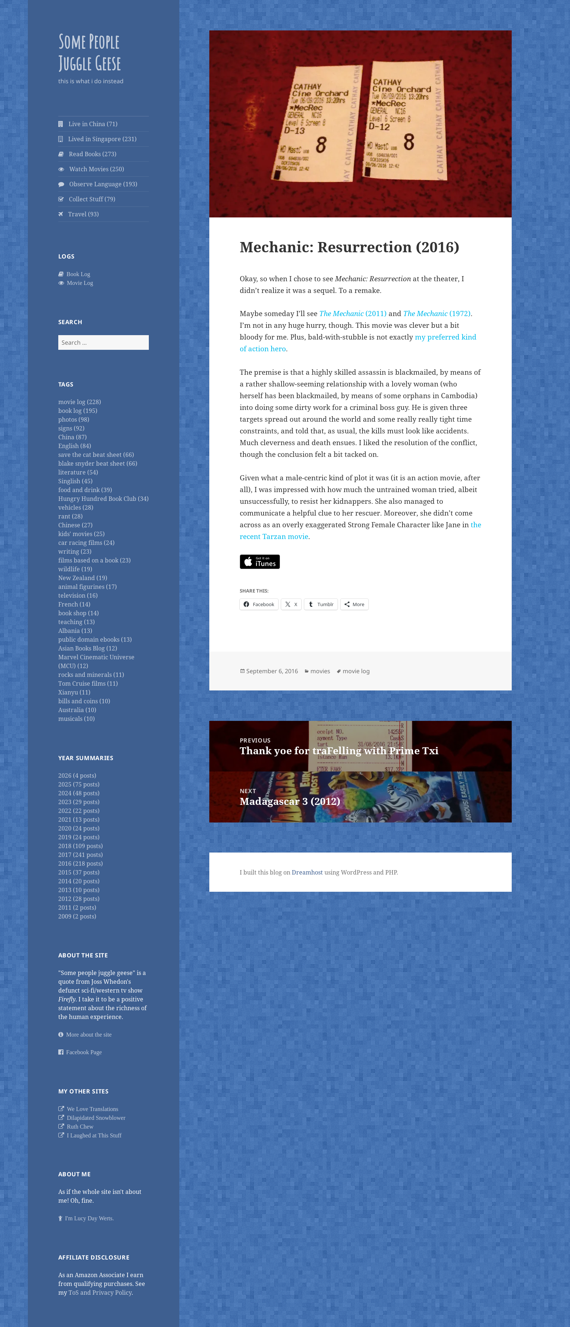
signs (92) (71, 428)
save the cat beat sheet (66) (96, 455)
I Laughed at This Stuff (93, 1135)
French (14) (74, 604)
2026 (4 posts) (77, 775)
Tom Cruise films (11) (88, 683)
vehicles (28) (75, 507)
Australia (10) (77, 710)
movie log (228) (79, 402)
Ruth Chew (78, 1126)
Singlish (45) (75, 481)
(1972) (437, 313)
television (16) (78, 595)
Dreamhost (307, 872)
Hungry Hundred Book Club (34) (103, 499)
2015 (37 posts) (79, 872)
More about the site (87, 1034)
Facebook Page (82, 1052)
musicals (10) (76, 719)
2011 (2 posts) (77, 907)
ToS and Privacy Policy (100, 1292)
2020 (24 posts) (79, 828)
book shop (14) (78, 613)
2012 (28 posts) (79, 899)
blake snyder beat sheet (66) (97, 463)
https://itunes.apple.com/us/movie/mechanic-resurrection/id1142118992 (260, 561)
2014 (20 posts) (79, 881)
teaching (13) (76, 622)
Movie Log (78, 283)
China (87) (72, 437)
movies (320, 671)
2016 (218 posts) (80, 863)
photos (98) (73, 419)
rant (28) (70, 516)
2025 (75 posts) (79, 784)
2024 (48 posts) (79, 793)
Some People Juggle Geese (89, 52)
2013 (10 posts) (79, 890)
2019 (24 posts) (79, 837)
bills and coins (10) (84, 701)
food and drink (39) (85, 490)
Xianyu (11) (74, 692)
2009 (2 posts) (77, 916)
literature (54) (78, 472)
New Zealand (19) (82, 578)
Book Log (77, 274)
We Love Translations (91, 1109)
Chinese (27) (75, 525)
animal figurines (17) (87, 587)
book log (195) (78, 411)
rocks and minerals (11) (91, 675)
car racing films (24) (86, 543)
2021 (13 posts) (79, 819)
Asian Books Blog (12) (87, 648)
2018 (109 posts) (80, 846)
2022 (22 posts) (79, 811)
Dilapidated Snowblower (95, 1118)
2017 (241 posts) (80, 855)
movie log (356, 671)
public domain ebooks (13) (95, 639)
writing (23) (75, 551)
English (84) (74, 446)
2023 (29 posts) (79, 802)
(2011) (353, 313)
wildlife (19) (75, 569)
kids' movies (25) (81, 534)
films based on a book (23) (94, 560)
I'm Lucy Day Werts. (88, 1218)
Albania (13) (75, 631)
